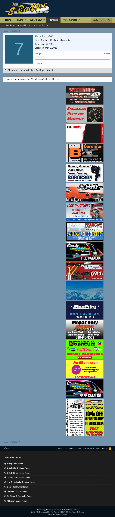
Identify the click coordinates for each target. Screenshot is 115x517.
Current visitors (9, 25)
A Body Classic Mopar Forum (18, 468)
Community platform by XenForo (57, 510)
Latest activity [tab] (26, 70)
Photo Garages (70, 19)
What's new (36, 19)
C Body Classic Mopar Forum (18, 477)
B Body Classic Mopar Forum (18, 473)
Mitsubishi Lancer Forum (17, 501)
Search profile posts (41, 25)
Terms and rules (75, 448)
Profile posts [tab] (11, 70)
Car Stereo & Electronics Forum (19, 496)
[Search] (109, 20)
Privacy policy (89, 448)
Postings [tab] (40, 70)
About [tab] (50, 70)
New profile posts (24, 25)
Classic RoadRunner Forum (17, 487)
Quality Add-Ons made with (40, 512)
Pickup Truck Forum (15, 463)
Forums (19, 19)
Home (8, 19)
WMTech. (68, 512)
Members (53, 19)
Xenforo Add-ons (58, 514)
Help (98, 448)
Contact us (62, 448)
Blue (6, 448)
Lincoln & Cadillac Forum (17, 491)
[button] (25, 20)
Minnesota (65, 40)
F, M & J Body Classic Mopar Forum (21, 482)
